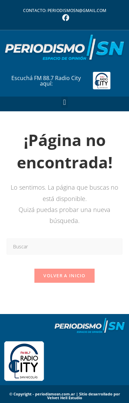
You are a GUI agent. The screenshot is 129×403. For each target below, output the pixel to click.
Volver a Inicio (64, 275)
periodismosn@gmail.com (76, 10)
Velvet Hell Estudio (64, 397)
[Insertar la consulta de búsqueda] (65, 246)
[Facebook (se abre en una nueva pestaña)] (64, 17)
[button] (64, 102)
